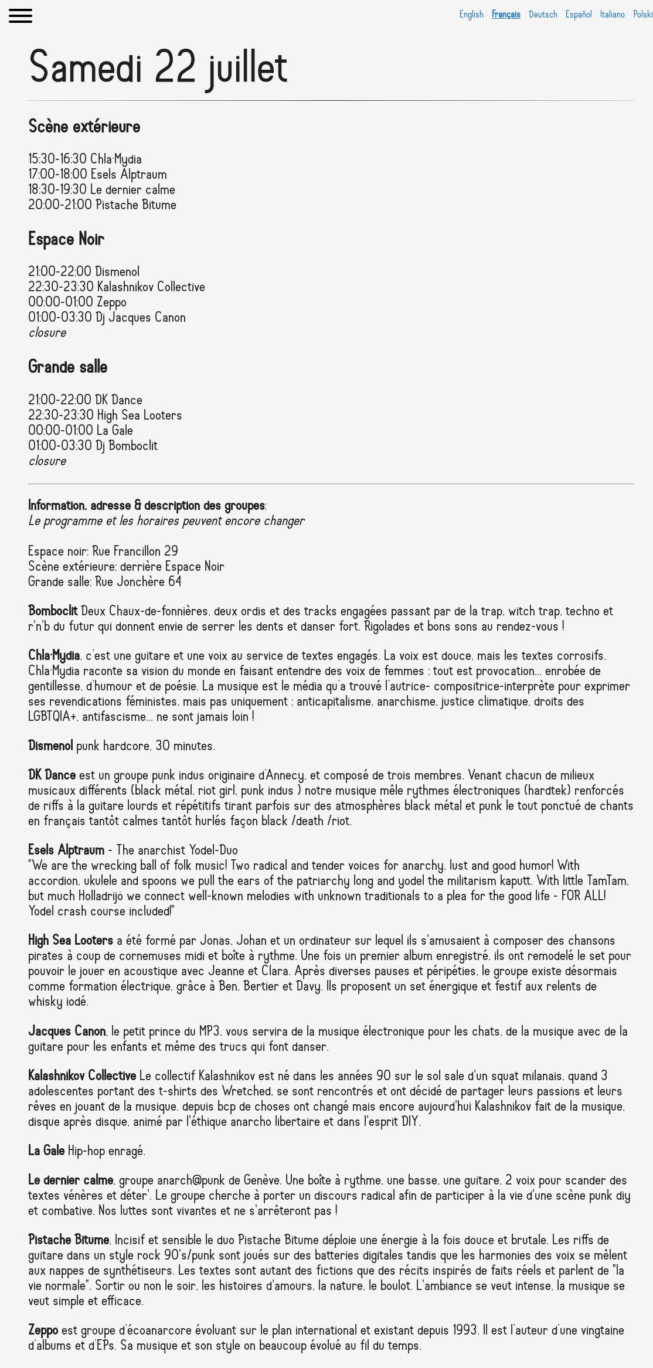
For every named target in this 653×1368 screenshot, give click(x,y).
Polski (643, 15)
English (472, 15)
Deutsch (543, 15)
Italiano (612, 15)
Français (506, 15)
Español (579, 15)
